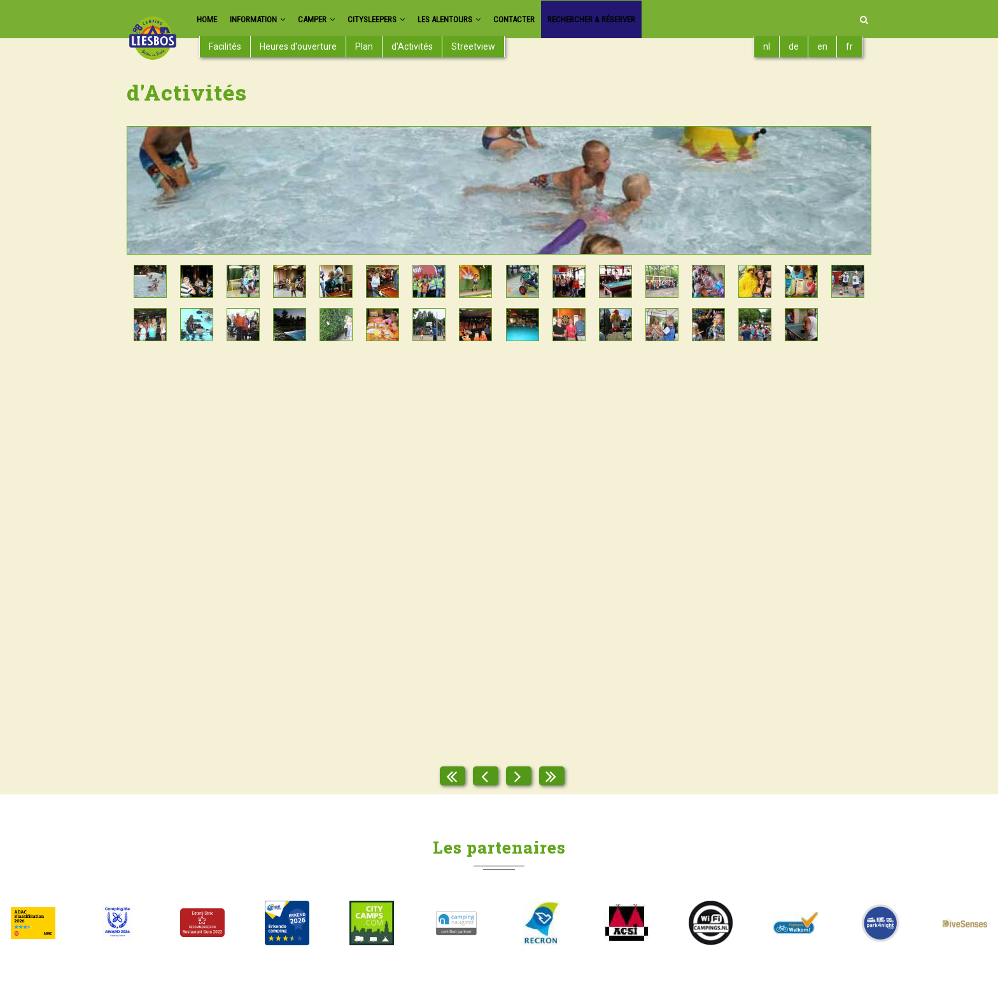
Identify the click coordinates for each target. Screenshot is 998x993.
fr (849, 46)
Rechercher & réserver (638, 19)
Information (264, 19)
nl (766, 46)
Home (208, 19)
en (822, 46)
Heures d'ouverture (298, 46)
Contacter (551, 19)
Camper (330, 19)
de (794, 46)
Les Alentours (478, 19)
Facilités (225, 46)
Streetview (473, 46)
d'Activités (412, 46)
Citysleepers (396, 19)
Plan (364, 46)
